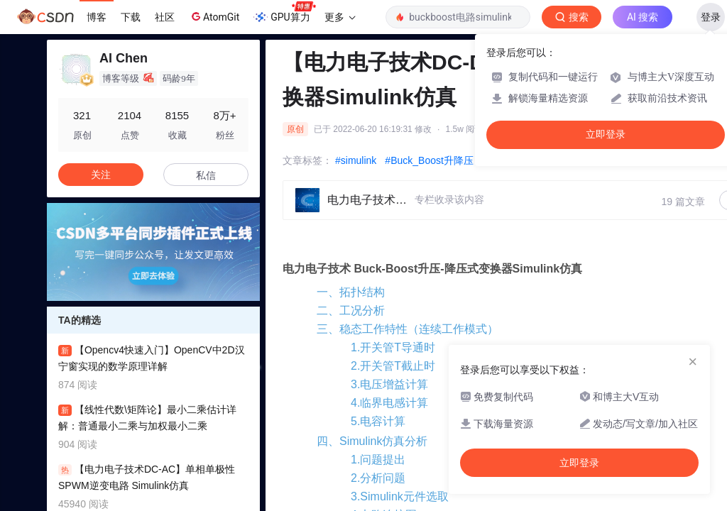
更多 (340, 17)
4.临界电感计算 (389, 403)
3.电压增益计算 (389, 384)
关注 (101, 174)
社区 (165, 17)
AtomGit (214, 16)
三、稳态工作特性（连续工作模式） (407, 329)
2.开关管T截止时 (393, 366)
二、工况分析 (351, 310)
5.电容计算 (378, 421)
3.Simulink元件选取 (400, 496)
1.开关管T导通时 (393, 347)
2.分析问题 (378, 478)
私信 (206, 175)
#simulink (355, 160)
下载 (131, 17)
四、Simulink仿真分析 (372, 441)
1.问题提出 (378, 460)
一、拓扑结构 (351, 292)
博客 (96, 17)
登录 (711, 17)
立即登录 (605, 134)
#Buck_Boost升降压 (429, 160)
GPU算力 (284, 12)
